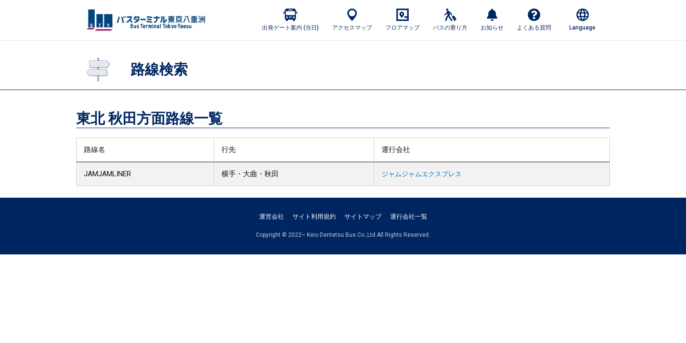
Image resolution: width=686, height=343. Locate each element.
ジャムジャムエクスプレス (418, 174)
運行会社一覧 (408, 216)
